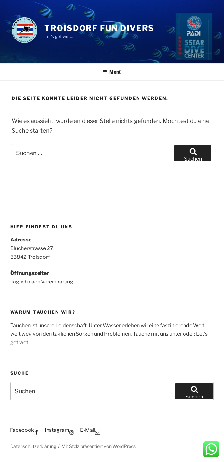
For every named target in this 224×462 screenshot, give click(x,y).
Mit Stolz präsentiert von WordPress (98, 446)
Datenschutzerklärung (33, 446)
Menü (112, 71)
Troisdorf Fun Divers (99, 28)
